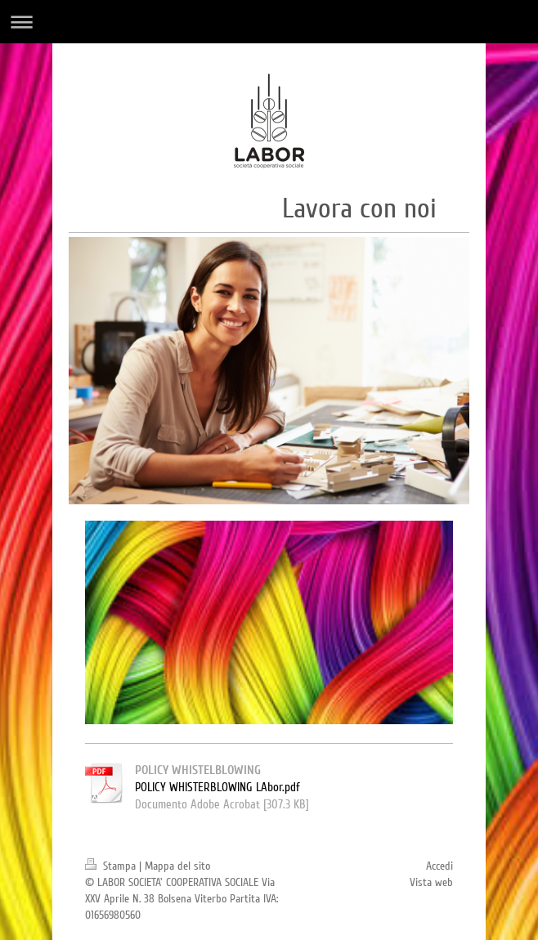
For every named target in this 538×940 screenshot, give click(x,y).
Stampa (112, 866)
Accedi (439, 866)
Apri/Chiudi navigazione (269, 21)
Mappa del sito (177, 866)
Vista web (431, 882)
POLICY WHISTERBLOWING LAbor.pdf (217, 787)
